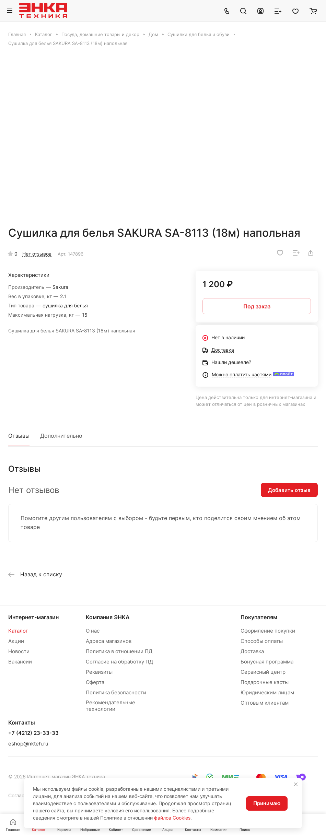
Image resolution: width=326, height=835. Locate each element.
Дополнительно (61, 435)
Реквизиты (99, 672)
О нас (93, 630)
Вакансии (20, 661)
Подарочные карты (265, 682)
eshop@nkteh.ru (28, 743)
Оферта (95, 682)
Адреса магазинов (108, 641)
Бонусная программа (267, 661)
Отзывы (19, 435)
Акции (16, 641)
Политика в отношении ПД (119, 651)
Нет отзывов (36, 254)
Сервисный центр (263, 672)
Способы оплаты (262, 641)
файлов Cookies (172, 818)
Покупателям (259, 617)
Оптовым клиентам (265, 702)
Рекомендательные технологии (110, 705)
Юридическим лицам (267, 692)
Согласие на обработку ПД (119, 661)
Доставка (252, 651)
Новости (19, 651)
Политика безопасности (116, 692)
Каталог (18, 630)
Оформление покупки (268, 630)
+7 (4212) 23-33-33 (33, 733)
